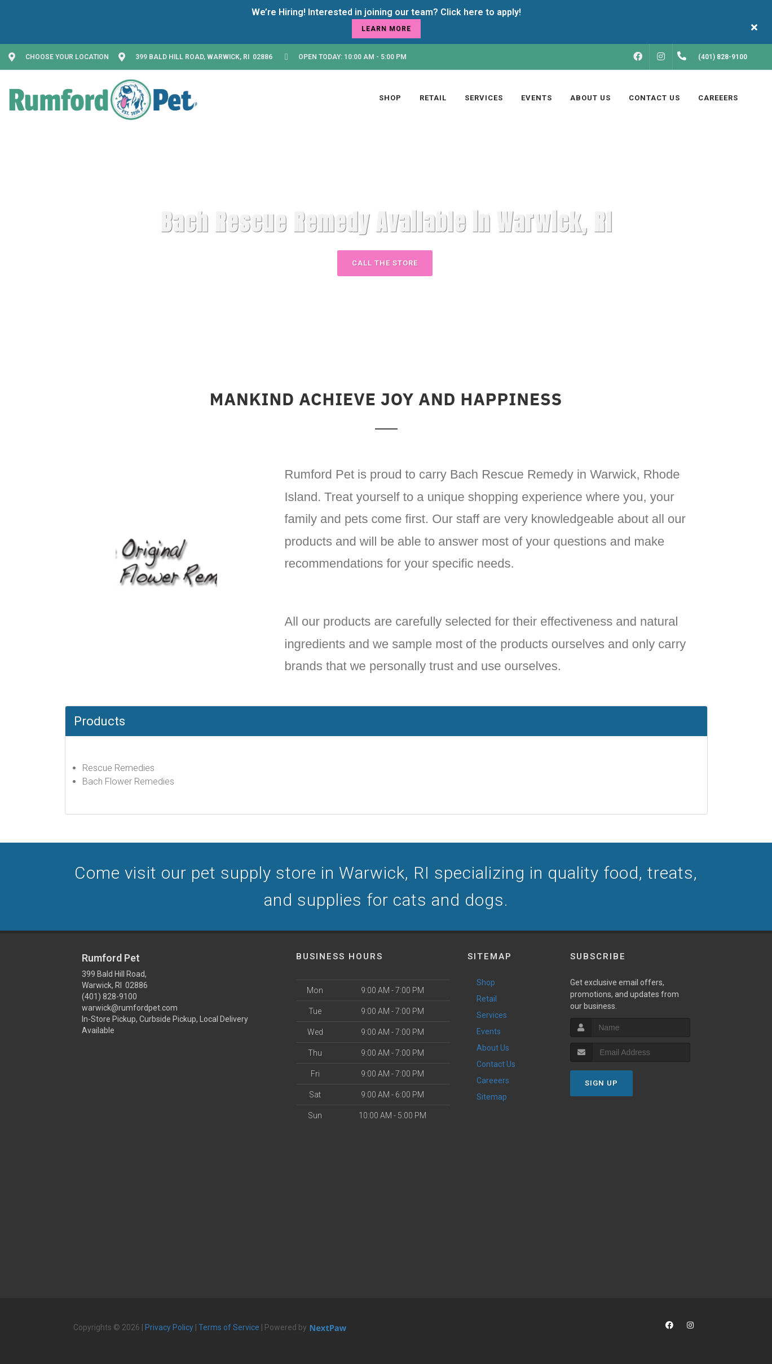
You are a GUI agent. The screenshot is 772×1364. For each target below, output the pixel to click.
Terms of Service (228, 1327)
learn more (386, 29)
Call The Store (385, 263)
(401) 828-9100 (109, 996)
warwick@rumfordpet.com (130, 1007)
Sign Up (601, 1083)
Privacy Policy (169, 1327)
